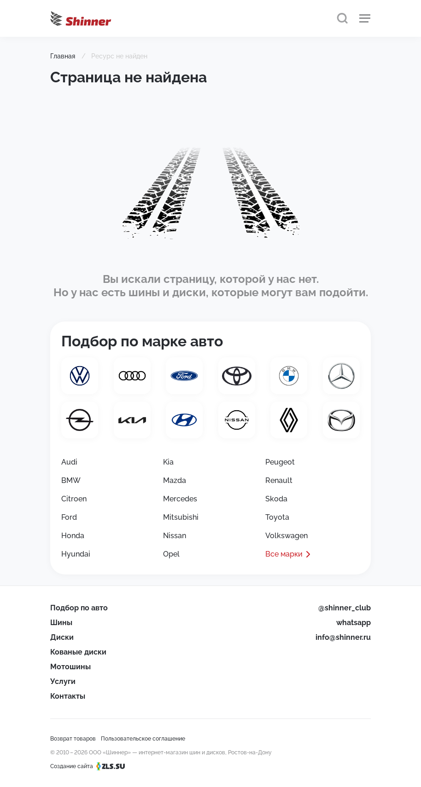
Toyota (277, 517)
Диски (62, 637)
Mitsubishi (181, 517)
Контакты (67, 696)
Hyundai (75, 554)
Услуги (63, 681)
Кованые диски (78, 652)
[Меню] (365, 18)
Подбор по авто (79, 607)
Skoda (276, 498)
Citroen (74, 498)
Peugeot (280, 462)
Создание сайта (90, 766)
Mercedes (180, 498)
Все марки (284, 554)
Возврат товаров (73, 738)
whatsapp (353, 622)
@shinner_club (344, 607)
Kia (168, 462)
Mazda (174, 480)
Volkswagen (286, 535)
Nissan (174, 535)
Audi (69, 462)
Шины (61, 622)
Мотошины (70, 666)
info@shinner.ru (343, 637)
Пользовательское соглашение (143, 738)
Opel (171, 554)
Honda (72, 535)
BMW (71, 480)
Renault (278, 480)
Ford (69, 517)
